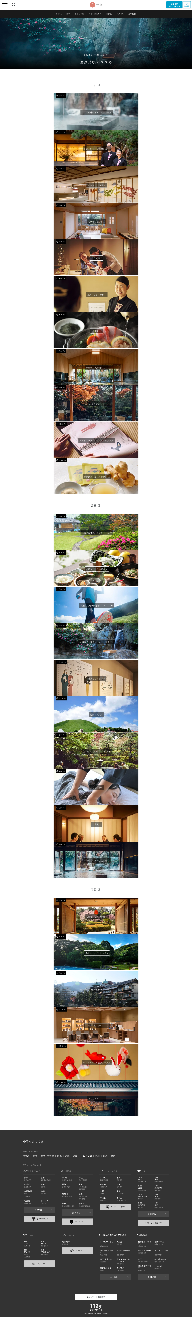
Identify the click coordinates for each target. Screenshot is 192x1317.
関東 (59, 1155)
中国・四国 (86, 1155)
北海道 (26, 1155)
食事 (68, 13)
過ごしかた (79, 13)
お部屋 (109, 13)
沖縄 (105, 1155)
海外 (113, 1155)
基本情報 (132, 13)
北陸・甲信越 (47, 1155)
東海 (67, 1155)
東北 (35, 1155)
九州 (97, 1155)
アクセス (120, 13)
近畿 (75, 1155)
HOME (59, 13)
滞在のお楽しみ (95, 13)
